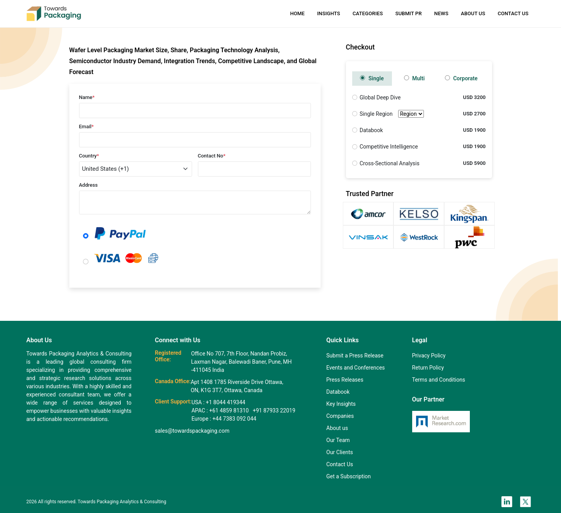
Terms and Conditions (439, 380)
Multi (414, 78)
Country (89, 156)
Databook (371, 130)
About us (337, 428)
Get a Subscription (348, 476)
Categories (368, 13)
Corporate (461, 78)
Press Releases (344, 380)
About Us (473, 13)
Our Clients (339, 452)
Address (88, 185)
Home (297, 13)
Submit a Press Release (355, 355)
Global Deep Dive (380, 97)
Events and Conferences (355, 367)
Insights (328, 13)
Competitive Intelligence (389, 146)
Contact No (212, 156)
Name (87, 97)
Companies (340, 416)
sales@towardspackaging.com (192, 431)
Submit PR (408, 13)
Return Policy (428, 367)
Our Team (338, 440)
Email (86, 126)
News (441, 13)
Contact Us (512, 13)
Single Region (392, 114)
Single (372, 78)
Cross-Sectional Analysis (390, 163)
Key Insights (341, 404)
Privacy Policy (429, 355)
